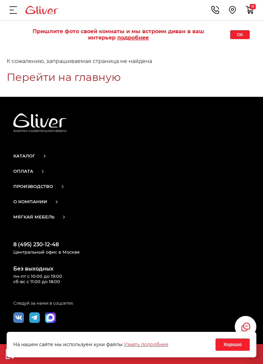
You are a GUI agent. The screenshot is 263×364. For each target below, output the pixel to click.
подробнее (133, 37)
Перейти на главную (64, 77)
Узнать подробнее (146, 344)
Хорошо (232, 344)
